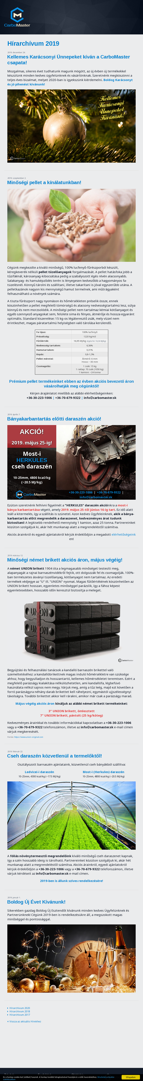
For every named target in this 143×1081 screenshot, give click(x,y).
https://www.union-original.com (28, 737)
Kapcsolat (92, 21)
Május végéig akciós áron (34, 703)
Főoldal (60, 13)
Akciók (106, 13)
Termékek (122, 13)
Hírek (91, 13)
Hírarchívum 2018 (19, 1011)
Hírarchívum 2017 (19, 1014)
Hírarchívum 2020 (19, 1008)
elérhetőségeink (124, 534)
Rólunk (76, 13)
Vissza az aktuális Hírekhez (25, 1021)
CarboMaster (17, 17)
